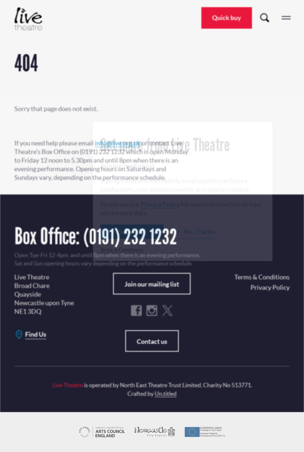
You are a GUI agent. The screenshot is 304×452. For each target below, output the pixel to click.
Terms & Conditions (122, 249)
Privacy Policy (160, 204)
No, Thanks (199, 231)
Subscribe (132, 231)
